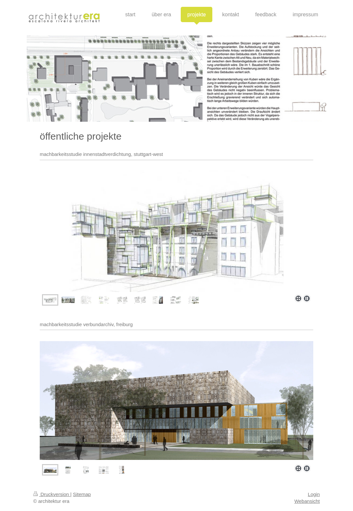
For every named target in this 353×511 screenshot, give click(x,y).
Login (314, 494)
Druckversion (51, 494)
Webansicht (307, 501)
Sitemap (82, 494)
